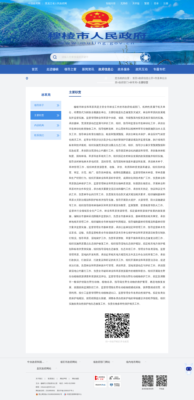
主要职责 (75, 92)
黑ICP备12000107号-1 (65, 390)
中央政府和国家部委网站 (38, 362)
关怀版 (136, 3)
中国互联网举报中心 (73, 394)
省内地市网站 (133, 362)
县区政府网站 (44, 368)
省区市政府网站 (68, 362)
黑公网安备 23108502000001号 (49, 394)
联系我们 (51, 378)
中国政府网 (34, 3)
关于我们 (39, 378)
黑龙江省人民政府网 (56, 3)
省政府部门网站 (101, 362)
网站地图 (75, 378)
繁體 (146, 3)
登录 (156, 3)
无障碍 (124, 3)
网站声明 (63, 378)
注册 (165, 3)
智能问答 (111, 3)
